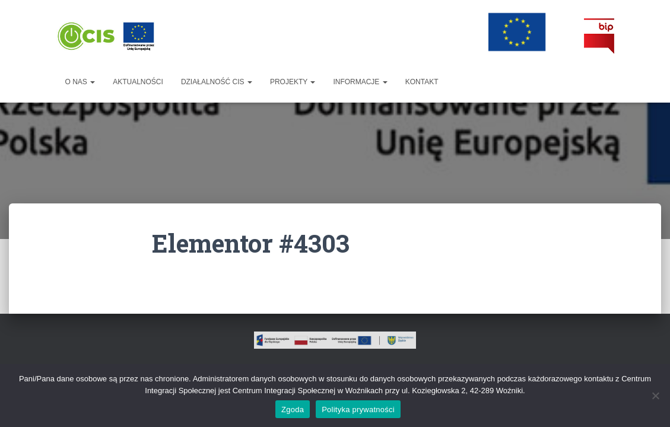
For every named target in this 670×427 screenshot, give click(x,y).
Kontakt (422, 82)
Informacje (360, 82)
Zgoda (292, 409)
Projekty (292, 82)
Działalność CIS (216, 82)
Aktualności (138, 82)
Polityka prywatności (358, 409)
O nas (80, 82)
